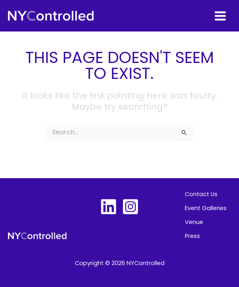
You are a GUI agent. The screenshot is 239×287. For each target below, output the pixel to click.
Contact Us (201, 194)
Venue (194, 222)
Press (192, 236)
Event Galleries (206, 208)
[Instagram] (130, 206)
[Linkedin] (108, 206)
